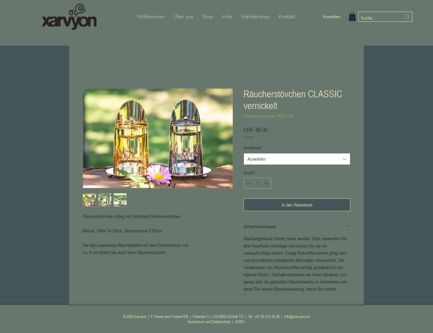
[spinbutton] (257, 183)
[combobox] (297, 159)
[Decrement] (248, 183)
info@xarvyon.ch (297, 316)
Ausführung (253, 147)
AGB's (240, 321)
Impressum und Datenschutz (209, 321)
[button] (352, 16)
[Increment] (266, 183)
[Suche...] (377, 17)
